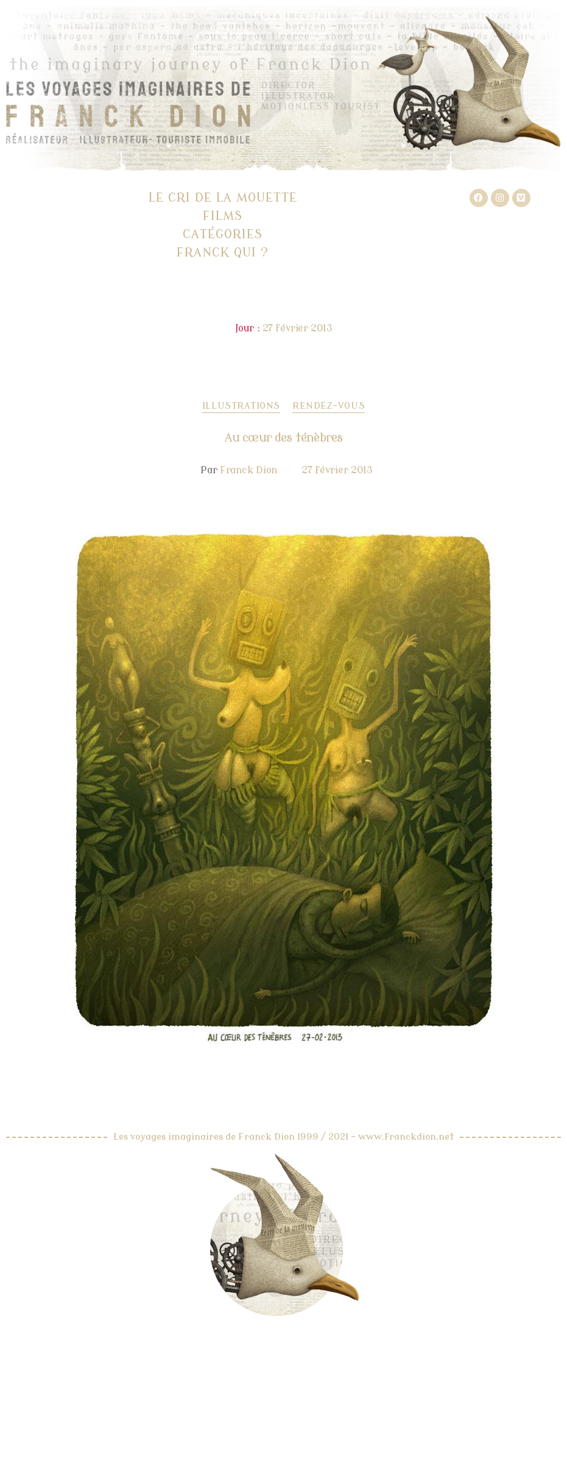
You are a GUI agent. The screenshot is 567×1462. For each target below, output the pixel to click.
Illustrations (241, 406)
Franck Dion (248, 470)
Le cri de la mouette (223, 198)
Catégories (222, 234)
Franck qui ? (223, 252)
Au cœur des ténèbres (283, 438)
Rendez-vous (328, 406)
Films (222, 216)
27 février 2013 (337, 470)
